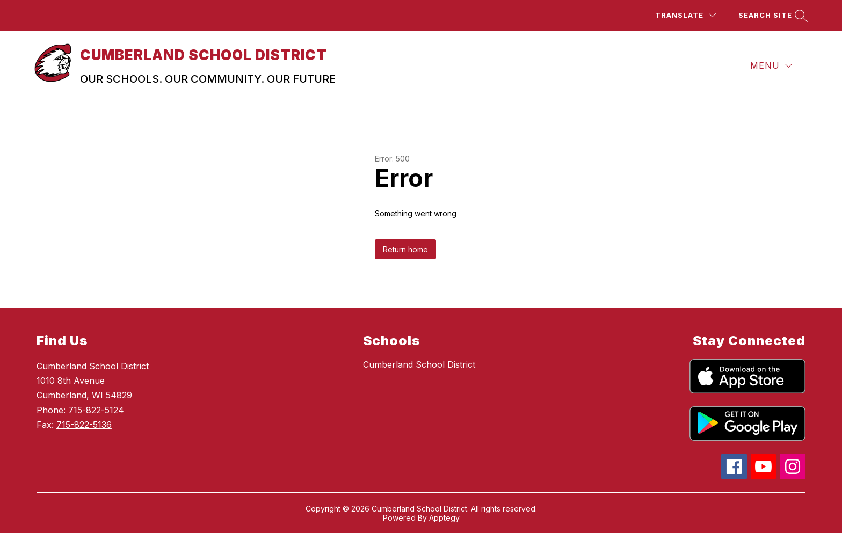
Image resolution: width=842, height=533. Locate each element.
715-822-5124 (96, 410)
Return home (405, 249)
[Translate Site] (685, 15)
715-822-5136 (84, 424)
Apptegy (444, 517)
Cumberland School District (419, 364)
